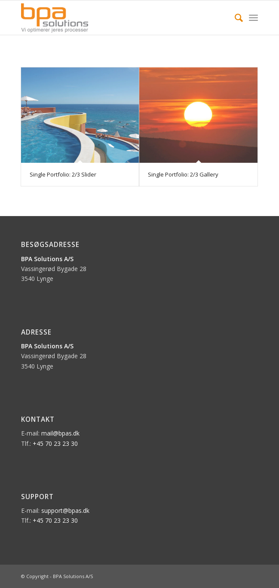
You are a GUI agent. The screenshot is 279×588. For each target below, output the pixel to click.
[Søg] (234, 17)
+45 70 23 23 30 (55, 443)
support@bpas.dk (65, 510)
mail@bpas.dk (60, 433)
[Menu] (253, 17)
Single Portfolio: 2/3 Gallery (183, 174)
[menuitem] (234, 17)
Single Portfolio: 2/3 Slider (63, 174)
